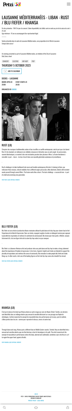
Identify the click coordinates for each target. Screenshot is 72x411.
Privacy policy (32, 400)
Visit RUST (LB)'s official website (11, 180)
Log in (36, 394)
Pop (33, 61)
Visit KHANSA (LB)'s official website (11, 342)
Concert (6, 61)
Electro (15, 61)
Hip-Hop (25, 61)
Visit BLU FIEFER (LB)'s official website (12, 261)
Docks (14, 89)
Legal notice (40, 400)
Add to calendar (12, 71)
